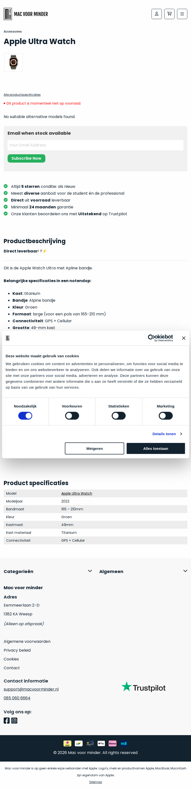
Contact (12, 668)
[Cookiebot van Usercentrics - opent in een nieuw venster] (151, 338)
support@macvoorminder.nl (31, 689)
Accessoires (13, 31)
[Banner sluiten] (183, 338)
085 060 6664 (17, 698)
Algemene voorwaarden (27, 641)
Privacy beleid (17, 650)
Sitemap (95, 782)
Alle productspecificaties (22, 95)
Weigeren (94, 448)
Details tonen (164, 434)
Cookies (11, 659)
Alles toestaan (155, 448)
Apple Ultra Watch (76, 493)
